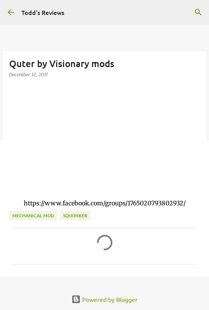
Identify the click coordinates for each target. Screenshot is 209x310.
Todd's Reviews (42, 12)
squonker (75, 215)
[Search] (198, 12)
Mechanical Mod (33, 215)
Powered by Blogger (104, 299)
